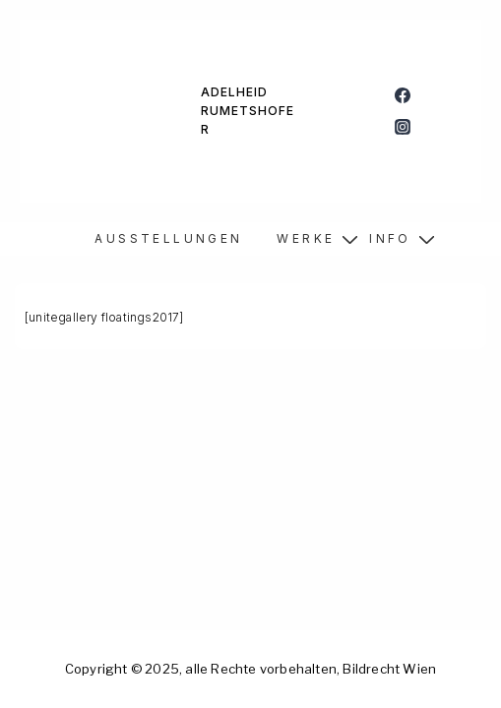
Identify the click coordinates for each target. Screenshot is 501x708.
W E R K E (304, 238)
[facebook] (403, 95)
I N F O (388, 238)
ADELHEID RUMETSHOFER (247, 111)
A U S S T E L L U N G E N (166, 238)
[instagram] (403, 127)
